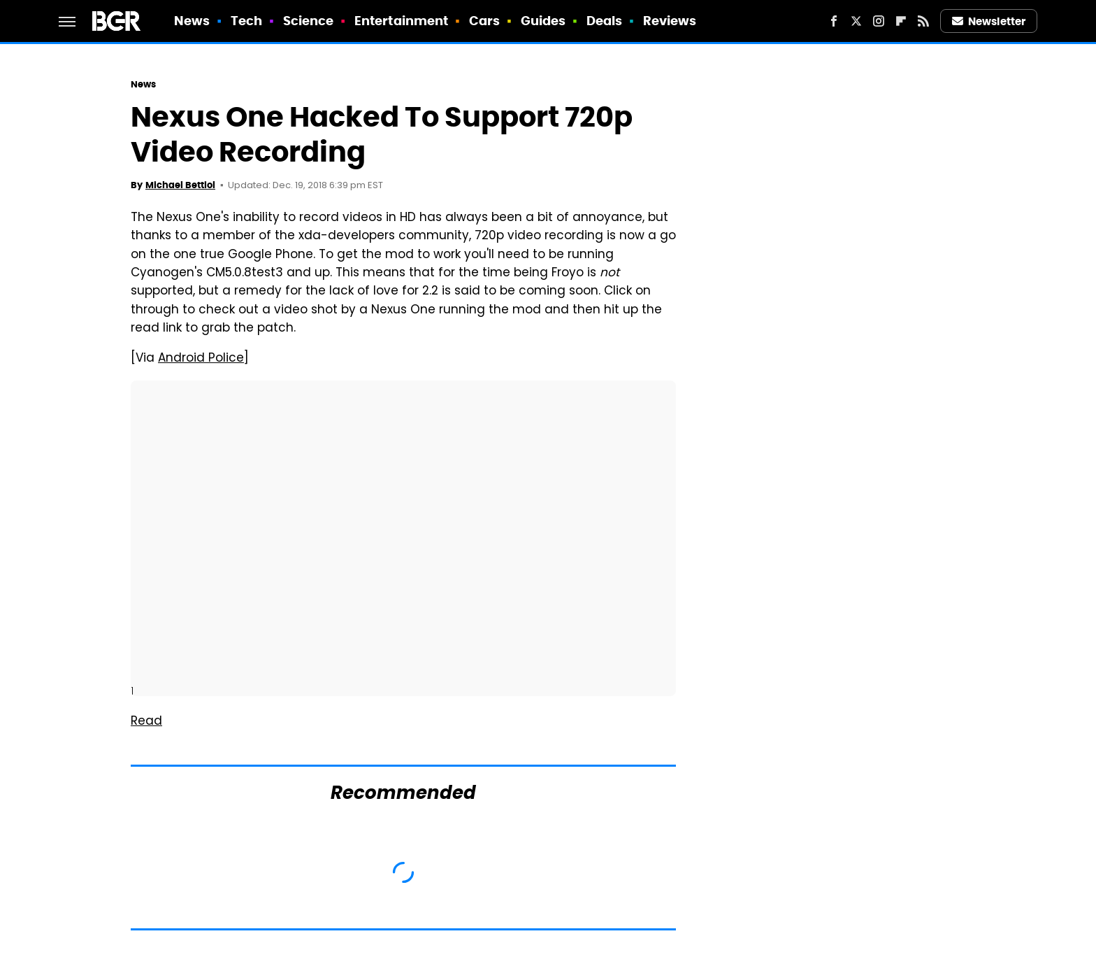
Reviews (670, 21)
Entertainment (401, 21)
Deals (604, 21)
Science (308, 21)
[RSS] (923, 21)
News (192, 21)
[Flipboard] (901, 21)
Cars (484, 21)
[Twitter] (856, 21)
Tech (246, 21)
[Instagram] (878, 21)
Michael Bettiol (180, 185)
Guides (543, 21)
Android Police (201, 359)
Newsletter (989, 21)
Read (146, 722)
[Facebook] (833, 21)
